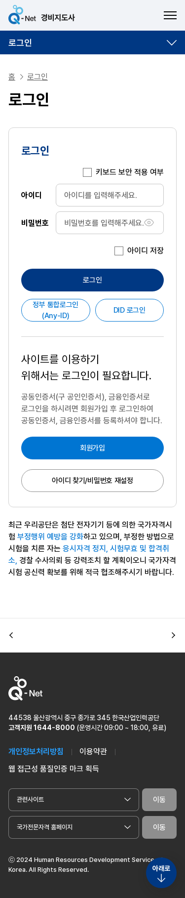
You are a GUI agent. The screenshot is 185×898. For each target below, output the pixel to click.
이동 (159, 799)
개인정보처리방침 (36, 751)
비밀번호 (35, 222)
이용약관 (93, 751)
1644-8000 (54, 728)
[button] (11, 635)
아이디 (31, 195)
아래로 (161, 868)
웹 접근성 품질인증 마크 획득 (53, 769)
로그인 (20, 43)
